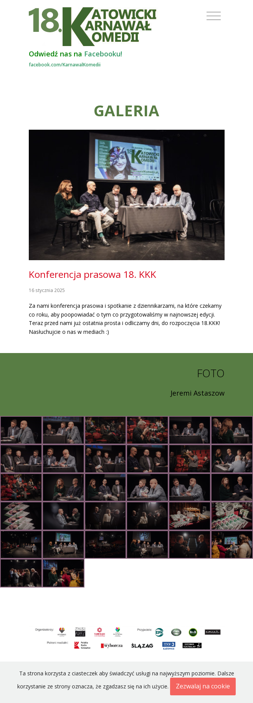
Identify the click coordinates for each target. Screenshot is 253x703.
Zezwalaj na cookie (203, 686)
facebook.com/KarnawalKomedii (65, 64)
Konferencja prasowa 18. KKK (92, 274)
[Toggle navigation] (214, 16)
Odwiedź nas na (75, 53)
